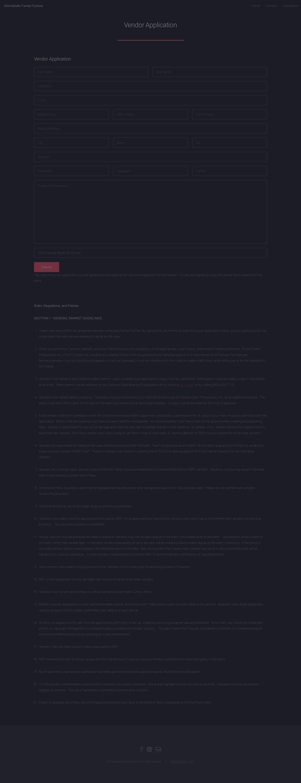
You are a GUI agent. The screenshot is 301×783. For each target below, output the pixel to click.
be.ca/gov (187, 385)
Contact (271, 6)
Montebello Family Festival (23, 6)
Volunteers (290, 6)
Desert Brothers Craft (182, 761)
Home (256, 6)
